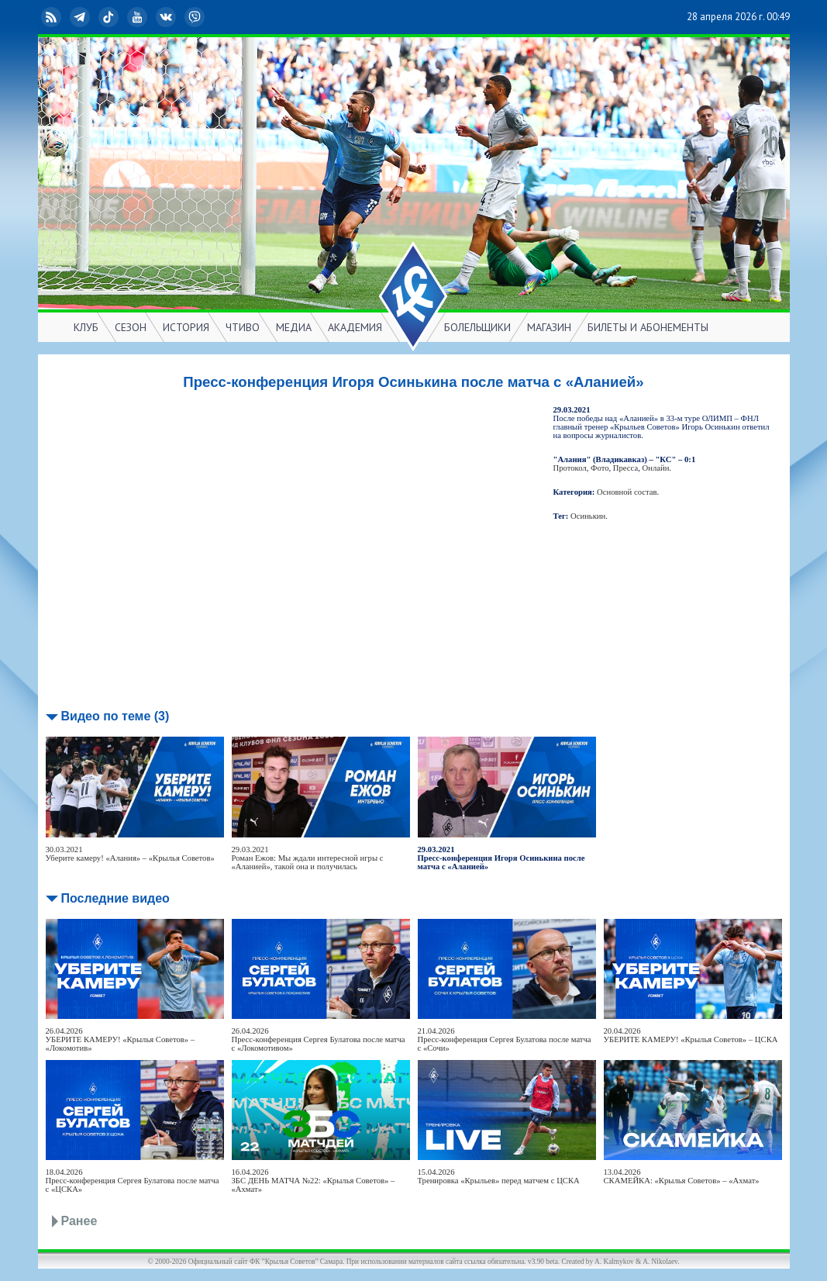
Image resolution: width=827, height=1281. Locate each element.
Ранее (79, 1220)
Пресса (625, 468)
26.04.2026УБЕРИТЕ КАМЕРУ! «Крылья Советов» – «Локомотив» (120, 1039)
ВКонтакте (167, 17)
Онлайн (655, 468)
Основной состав (627, 492)
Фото (599, 468)
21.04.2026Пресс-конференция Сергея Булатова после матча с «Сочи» (504, 1039)
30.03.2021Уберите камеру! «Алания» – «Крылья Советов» (130, 853)
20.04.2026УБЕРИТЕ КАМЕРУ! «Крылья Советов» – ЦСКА (691, 1035)
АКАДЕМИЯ (355, 327)
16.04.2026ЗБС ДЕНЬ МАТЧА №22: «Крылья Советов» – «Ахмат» (313, 1180)
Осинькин (587, 516)
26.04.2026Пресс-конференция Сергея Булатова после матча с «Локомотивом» (318, 1039)
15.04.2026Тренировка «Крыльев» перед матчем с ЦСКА (499, 1176)
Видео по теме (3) (115, 716)
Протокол (570, 468)
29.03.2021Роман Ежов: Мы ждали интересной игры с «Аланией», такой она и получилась (308, 858)
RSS (52, 17)
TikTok (110, 17)
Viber (196, 17)
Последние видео (115, 898)
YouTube (138, 17)
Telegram (81, 17)
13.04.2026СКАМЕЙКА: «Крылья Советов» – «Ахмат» (682, 1176)
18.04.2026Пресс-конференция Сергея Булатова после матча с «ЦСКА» (132, 1180)
